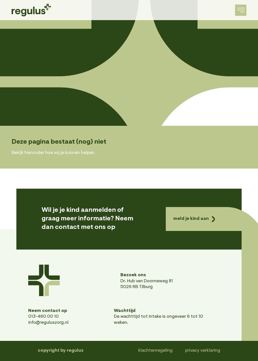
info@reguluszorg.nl (48, 322)
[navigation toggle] (240, 10)
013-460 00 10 (43, 316)
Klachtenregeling (155, 350)
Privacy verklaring (202, 350)
